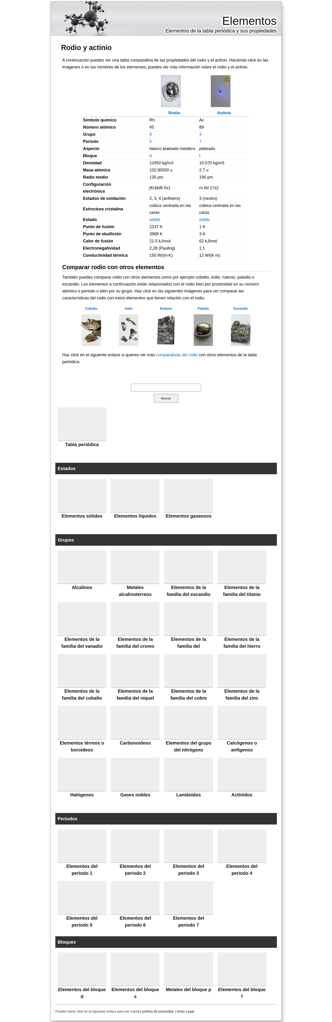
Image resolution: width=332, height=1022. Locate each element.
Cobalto (91, 308)
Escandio (241, 308)
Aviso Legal (185, 1011)
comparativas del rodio (177, 355)
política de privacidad (157, 1011)
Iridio (129, 308)
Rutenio (166, 308)
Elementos (249, 21)
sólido (154, 219)
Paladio (203, 308)
